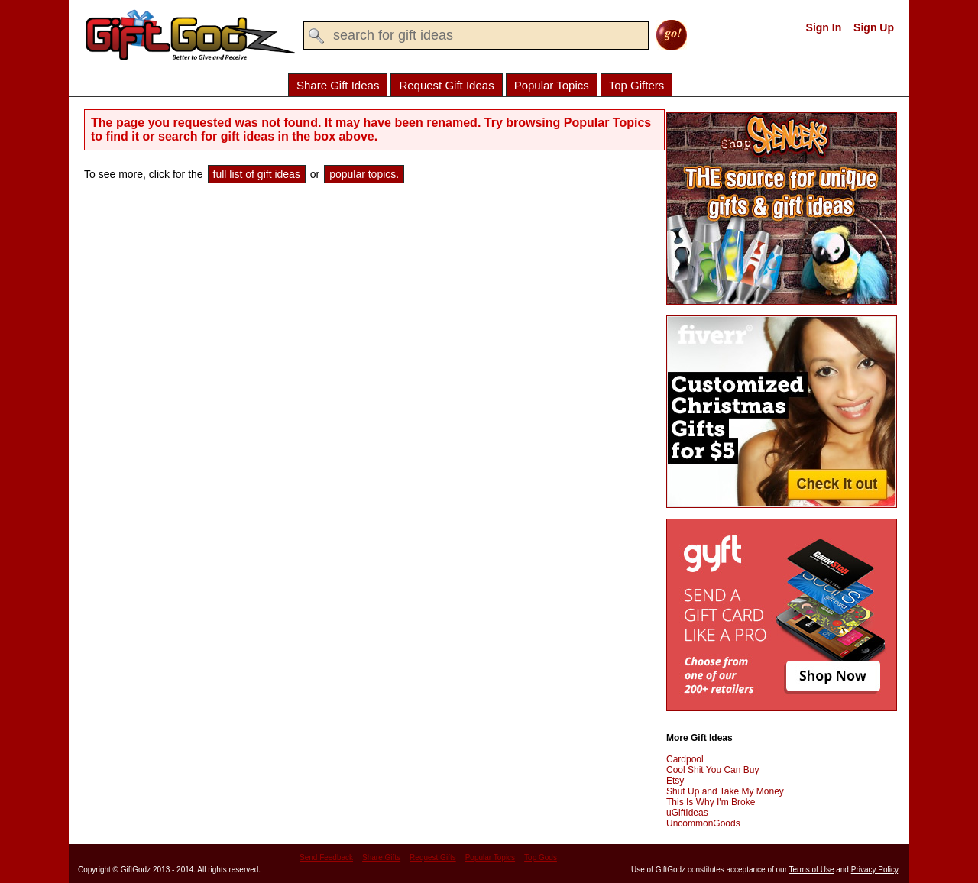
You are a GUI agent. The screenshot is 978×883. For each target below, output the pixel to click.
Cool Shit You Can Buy (712, 770)
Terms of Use (811, 869)
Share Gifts (381, 857)
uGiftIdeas (687, 812)
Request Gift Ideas (446, 85)
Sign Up (873, 27)
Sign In (824, 27)
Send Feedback (326, 857)
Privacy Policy (875, 869)
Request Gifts (433, 857)
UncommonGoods (703, 823)
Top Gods (540, 857)
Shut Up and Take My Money (725, 791)
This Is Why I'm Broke (710, 802)
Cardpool (685, 759)
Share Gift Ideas (337, 85)
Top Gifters (637, 85)
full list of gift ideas (256, 174)
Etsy (675, 780)
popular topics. (364, 174)
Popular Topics (551, 85)
